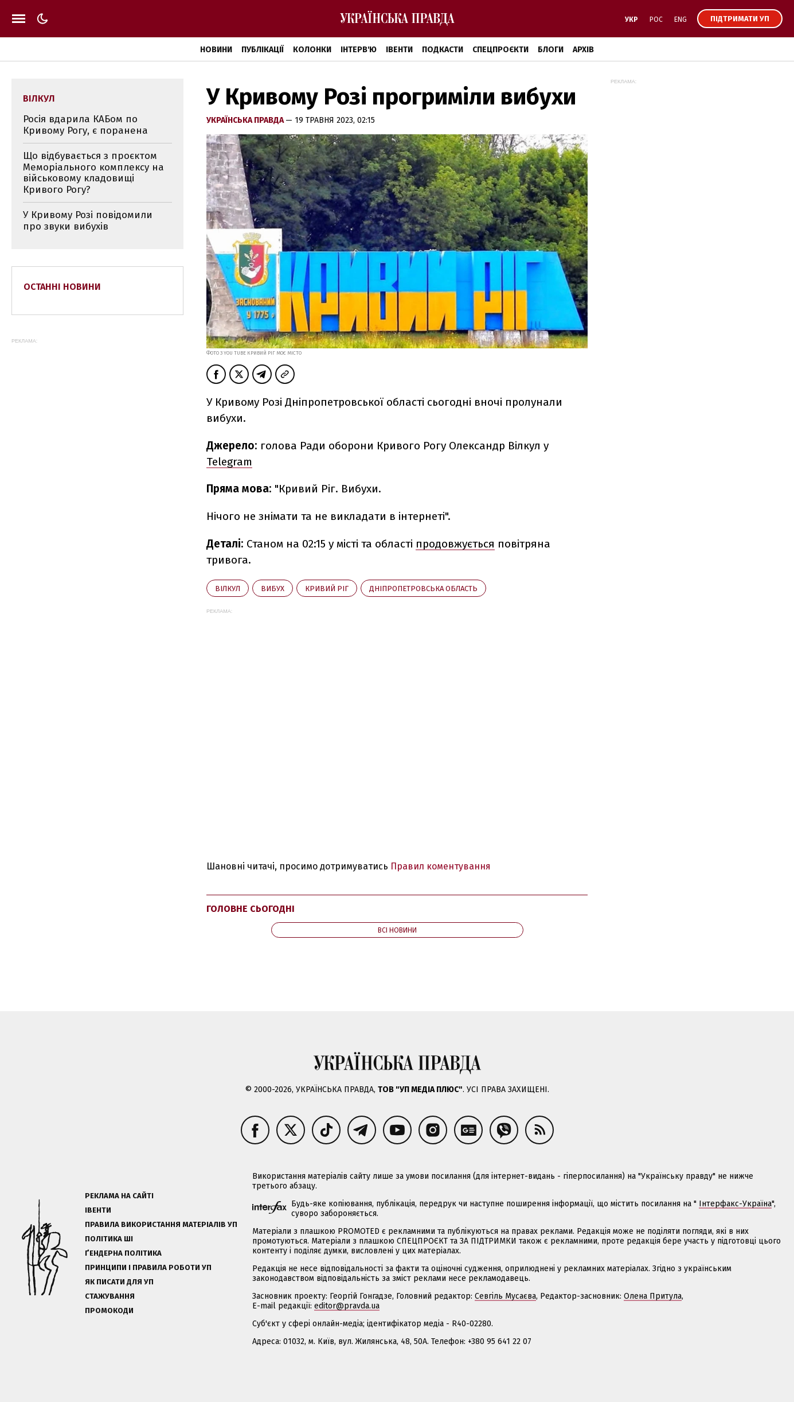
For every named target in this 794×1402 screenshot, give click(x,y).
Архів (583, 50)
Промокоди (109, 1310)
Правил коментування (440, 866)
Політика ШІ (109, 1238)
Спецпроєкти (500, 50)
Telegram (229, 461)
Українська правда (245, 120)
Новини (216, 50)
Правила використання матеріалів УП (161, 1224)
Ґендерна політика (123, 1253)
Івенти (399, 50)
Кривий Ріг (327, 588)
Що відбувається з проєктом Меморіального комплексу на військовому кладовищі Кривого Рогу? (93, 173)
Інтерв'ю (359, 50)
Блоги (551, 50)
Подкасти (442, 50)
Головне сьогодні (250, 908)
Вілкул (227, 588)
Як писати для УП (119, 1281)
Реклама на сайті (119, 1195)
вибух (272, 588)
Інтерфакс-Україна (735, 1204)
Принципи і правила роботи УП (148, 1267)
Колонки (312, 50)
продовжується (455, 543)
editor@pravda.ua (347, 1306)
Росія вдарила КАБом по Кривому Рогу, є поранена (85, 125)
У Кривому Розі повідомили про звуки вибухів (87, 220)
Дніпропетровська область (423, 588)
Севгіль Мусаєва (505, 1296)
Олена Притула (653, 1296)
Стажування (110, 1296)
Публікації (262, 50)
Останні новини (62, 286)
